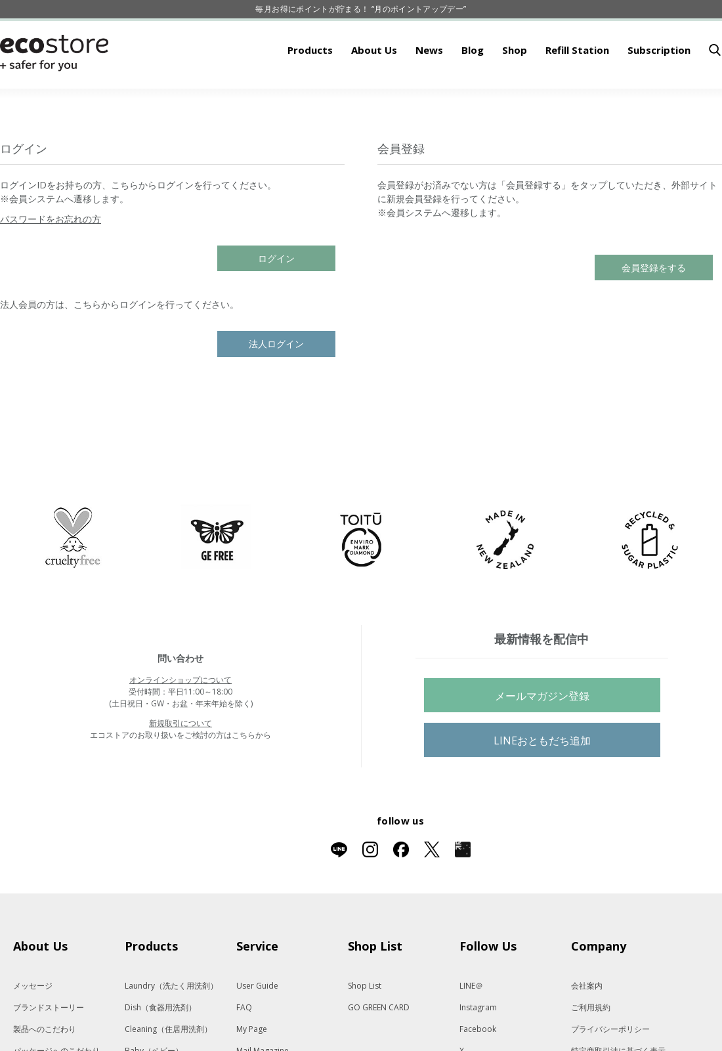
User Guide (257, 1026)
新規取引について (180, 763)
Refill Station (577, 90)
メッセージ (33, 1026)
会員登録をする (654, 308)
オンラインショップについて (180, 720)
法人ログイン (276, 384)
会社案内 (587, 1026)
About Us (374, 90)
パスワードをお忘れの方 (50, 259)
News (429, 90)
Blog (472, 90)
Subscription (658, 90)
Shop (514, 90)
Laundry (171, 1026)
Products (310, 90)
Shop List (364, 1026)
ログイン (276, 299)
